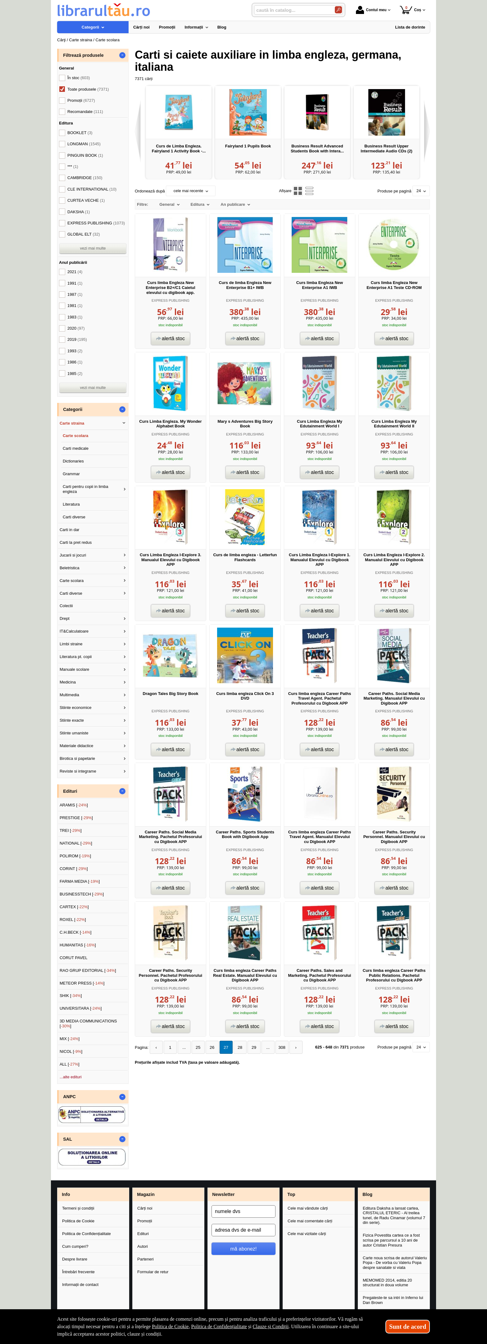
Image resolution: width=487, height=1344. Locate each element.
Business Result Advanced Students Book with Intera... (317, 148)
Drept (65, 618)
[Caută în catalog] (338, 9)
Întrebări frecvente (78, 1272)
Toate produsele (88, 89)
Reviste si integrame (78, 771)
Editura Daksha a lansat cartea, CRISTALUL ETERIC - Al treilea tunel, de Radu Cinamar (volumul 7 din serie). (394, 1215)
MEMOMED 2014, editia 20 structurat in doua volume (387, 1283)
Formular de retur (152, 1272)
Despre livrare (74, 1259)
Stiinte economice (76, 707)
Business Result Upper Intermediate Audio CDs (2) (386, 148)
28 (234, 1047)
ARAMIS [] (74, 805)
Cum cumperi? (75, 1246)
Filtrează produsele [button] (83, 55)
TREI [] (71, 830)
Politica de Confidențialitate (86, 1233)
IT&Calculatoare (74, 631)
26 (208, 1047)
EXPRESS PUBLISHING (170, 300)
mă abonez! (243, 1249)
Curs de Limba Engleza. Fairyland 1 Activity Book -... (179, 148)
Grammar (71, 473)
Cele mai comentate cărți (310, 1221)
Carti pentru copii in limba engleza (85, 489)
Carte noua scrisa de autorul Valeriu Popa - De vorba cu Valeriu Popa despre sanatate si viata (395, 1263)
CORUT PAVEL (74, 957)
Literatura (71, 504)
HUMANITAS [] (78, 945)
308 (273, 1047)
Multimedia (69, 694)
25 (195, 1047)
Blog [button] (367, 1194)
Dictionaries (73, 461)
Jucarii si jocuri (73, 555)
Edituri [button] (70, 791)
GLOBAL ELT (83, 234)
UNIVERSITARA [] (81, 1008)
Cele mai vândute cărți (308, 1208)
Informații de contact (80, 1284)
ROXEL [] (73, 919)
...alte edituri (71, 1077)
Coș (410, 10)
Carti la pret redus (76, 542)
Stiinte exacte (72, 720)
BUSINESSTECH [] (82, 894)
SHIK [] (71, 995)
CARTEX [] (74, 906)
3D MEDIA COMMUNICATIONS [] (88, 1023)
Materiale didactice (76, 745)
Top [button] (291, 1194)
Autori (142, 1246)
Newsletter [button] (223, 1194)
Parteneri (145, 1259)
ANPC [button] (69, 1096)
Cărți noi (144, 1208)
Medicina (68, 682)
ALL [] (70, 1064)
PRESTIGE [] (76, 817)
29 (247, 1047)
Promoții (144, 1221)
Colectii (66, 605)
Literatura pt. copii (76, 656)
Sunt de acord (407, 1326)
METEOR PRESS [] (82, 983)
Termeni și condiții (78, 1208)
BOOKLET (80, 132)
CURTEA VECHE (86, 200)
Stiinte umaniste (74, 733)
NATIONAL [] (76, 843)
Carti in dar (70, 529)
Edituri (143, 1233)
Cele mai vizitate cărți (307, 1233)
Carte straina (72, 423)
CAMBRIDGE (84, 177)
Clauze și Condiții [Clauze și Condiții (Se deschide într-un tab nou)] (271, 1326)
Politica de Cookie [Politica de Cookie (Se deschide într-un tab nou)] (170, 1326)
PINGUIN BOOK (85, 155)
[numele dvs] (243, 1211)
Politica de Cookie (78, 1221)
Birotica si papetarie (77, 758)
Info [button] (66, 1194)
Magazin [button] (145, 1194)
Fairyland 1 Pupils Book (248, 146)
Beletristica (70, 568)
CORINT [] (74, 868)
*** (72, 166)
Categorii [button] (72, 409)
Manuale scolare (74, 669)
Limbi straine (71, 644)
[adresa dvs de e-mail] (243, 1230)
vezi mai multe (93, 248)
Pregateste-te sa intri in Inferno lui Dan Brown (393, 1300)
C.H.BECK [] (76, 932)
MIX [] (70, 1038)
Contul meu (371, 10)
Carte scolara (75, 435)
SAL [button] (67, 1139)
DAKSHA (78, 212)
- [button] (122, 55)
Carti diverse (74, 517)
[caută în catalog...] (292, 10)
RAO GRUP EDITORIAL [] (88, 970)
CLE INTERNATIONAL (91, 189)
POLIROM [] (75, 856)
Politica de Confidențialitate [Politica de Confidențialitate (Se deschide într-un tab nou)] (219, 1326)
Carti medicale (76, 448)
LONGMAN (84, 144)
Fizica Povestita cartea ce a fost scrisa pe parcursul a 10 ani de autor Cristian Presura (391, 1240)
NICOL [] (71, 1051)
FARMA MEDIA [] (80, 881)
